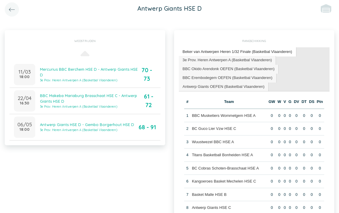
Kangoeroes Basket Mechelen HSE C (224, 181)
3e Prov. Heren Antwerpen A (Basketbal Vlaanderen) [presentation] (227, 60)
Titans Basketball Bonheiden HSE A (222, 155)
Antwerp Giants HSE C (211, 207)
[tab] (237, 52)
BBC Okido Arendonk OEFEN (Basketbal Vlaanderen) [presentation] (229, 69)
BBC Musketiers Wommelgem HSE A (224, 115)
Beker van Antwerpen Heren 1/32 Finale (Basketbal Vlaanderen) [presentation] (237, 51)
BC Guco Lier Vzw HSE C (214, 128)
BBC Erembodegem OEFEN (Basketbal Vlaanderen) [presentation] (227, 77)
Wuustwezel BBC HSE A (213, 142)
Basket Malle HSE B (209, 194)
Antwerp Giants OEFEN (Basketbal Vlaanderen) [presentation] (224, 86)
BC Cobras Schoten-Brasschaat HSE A (225, 168)
